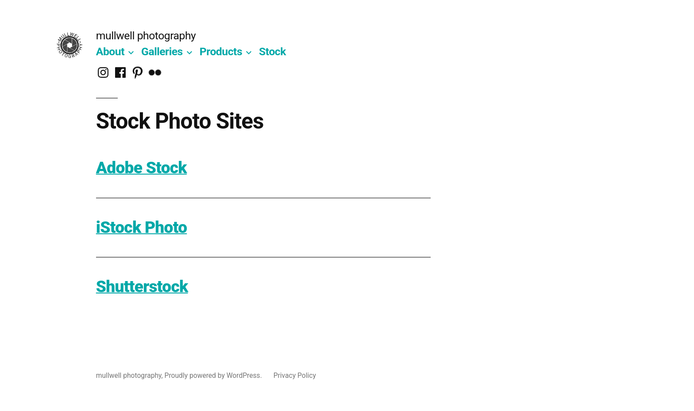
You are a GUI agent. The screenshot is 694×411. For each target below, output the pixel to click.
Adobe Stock (141, 167)
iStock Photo (141, 227)
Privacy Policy (295, 375)
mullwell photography (146, 35)
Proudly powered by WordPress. (214, 375)
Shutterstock (142, 286)
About (110, 51)
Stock (272, 51)
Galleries (162, 51)
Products (221, 51)
